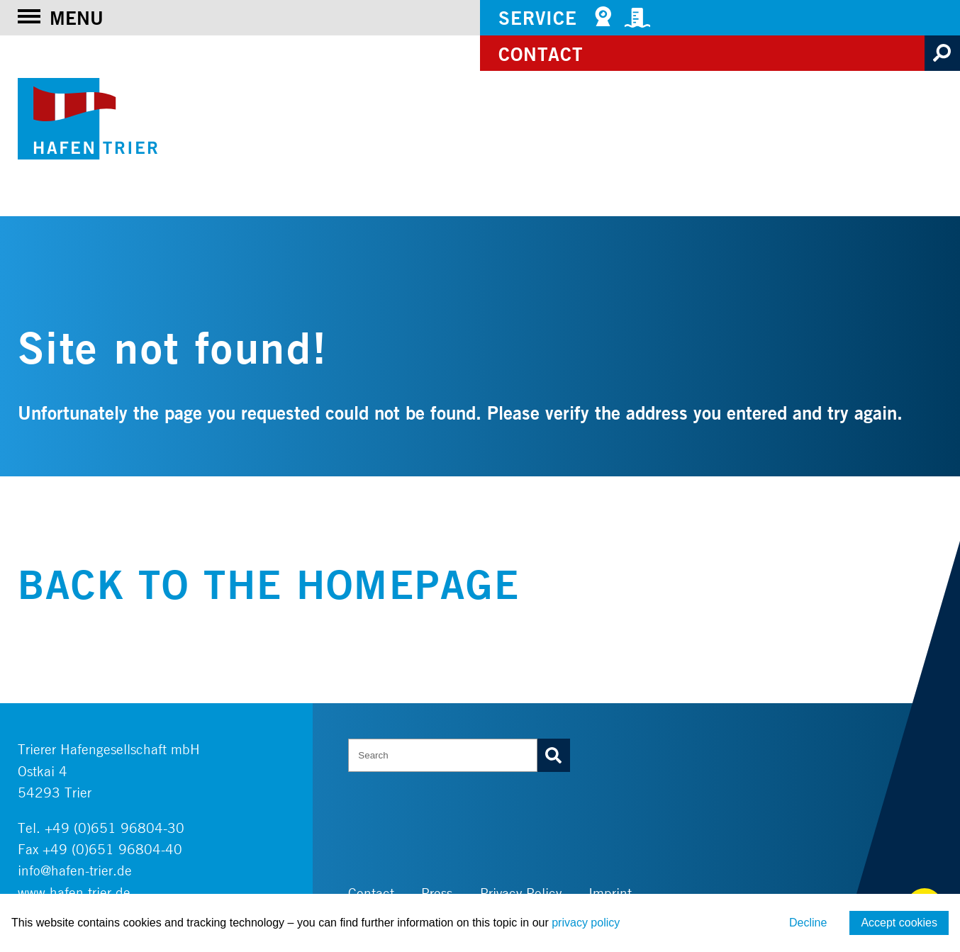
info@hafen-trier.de (75, 870)
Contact (540, 54)
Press (436, 893)
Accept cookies (899, 923)
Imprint (610, 893)
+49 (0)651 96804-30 (114, 827)
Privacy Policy (521, 893)
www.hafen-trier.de (74, 892)
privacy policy (586, 923)
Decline (808, 923)
